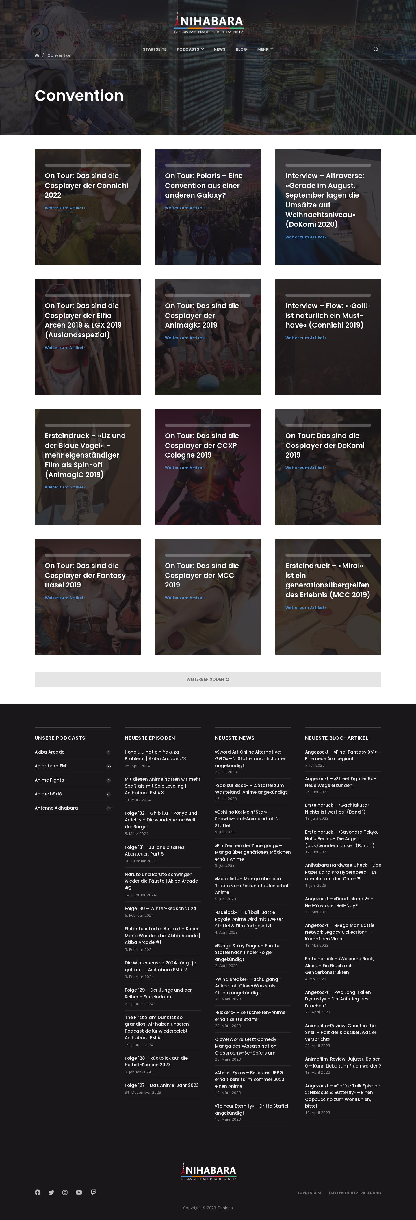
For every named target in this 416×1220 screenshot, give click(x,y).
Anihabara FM (50, 766)
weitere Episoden (208, 679)
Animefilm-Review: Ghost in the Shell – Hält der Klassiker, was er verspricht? (340, 1032)
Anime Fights (49, 780)
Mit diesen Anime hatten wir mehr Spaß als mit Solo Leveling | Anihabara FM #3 (162, 786)
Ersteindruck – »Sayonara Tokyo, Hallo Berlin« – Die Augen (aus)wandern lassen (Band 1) (341, 839)
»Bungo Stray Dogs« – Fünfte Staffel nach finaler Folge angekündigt (247, 952)
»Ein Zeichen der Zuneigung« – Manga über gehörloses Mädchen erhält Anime (253, 852)
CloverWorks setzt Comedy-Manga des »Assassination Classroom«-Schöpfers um (247, 1046)
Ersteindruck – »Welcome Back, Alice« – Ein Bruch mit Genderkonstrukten (339, 965)
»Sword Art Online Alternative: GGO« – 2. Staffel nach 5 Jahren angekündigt (251, 759)
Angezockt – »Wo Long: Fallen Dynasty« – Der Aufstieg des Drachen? (338, 999)
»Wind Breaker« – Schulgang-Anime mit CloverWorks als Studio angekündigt (248, 986)
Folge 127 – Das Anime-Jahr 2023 (162, 1085)
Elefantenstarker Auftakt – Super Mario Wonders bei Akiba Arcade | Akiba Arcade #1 (162, 935)
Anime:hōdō (48, 794)
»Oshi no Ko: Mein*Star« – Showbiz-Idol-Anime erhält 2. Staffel (247, 819)
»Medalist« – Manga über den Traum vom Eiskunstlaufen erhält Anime (252, 885)
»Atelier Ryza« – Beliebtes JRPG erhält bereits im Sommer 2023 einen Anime (249, 1079)
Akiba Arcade (49, 752)
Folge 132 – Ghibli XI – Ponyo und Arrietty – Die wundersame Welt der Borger (161, 820)
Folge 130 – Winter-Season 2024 (160, 908)
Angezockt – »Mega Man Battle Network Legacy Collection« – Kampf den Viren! (339, 932)
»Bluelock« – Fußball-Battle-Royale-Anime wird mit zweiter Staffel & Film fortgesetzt (249, 919)
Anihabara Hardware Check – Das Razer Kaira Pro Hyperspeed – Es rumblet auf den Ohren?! (343, 872)
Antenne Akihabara (56, 808)
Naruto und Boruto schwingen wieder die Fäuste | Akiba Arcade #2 (161, 881)
